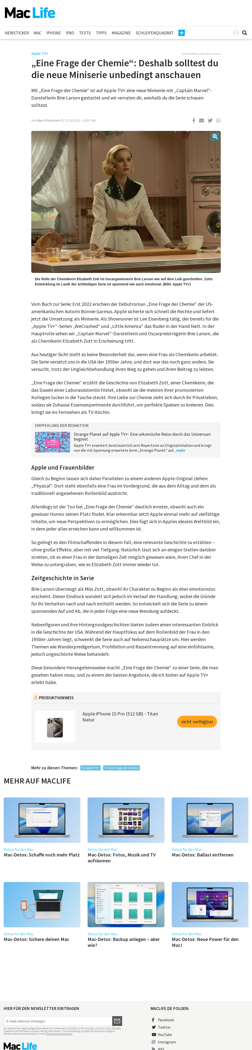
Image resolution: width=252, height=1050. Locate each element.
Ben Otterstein (48, 120)
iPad (70, 33)
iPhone (53, 33)
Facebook (163, 1019)
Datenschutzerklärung (59, 1034)
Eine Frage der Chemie (123, 768)
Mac (37, 33)
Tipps (101, 33)
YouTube (162, 1034)
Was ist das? (213, 54)
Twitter (161, 1027)
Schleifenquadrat (154, 33)
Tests (85, 33)
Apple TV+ (92, 768)
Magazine (121, 33)
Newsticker (17, 33)
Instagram (164, 1041)
